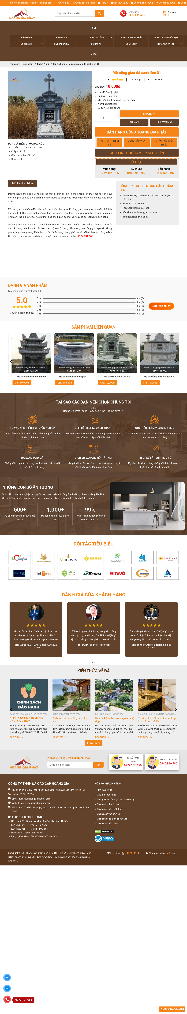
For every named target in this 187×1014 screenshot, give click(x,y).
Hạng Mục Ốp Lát (169, 44)
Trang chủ (14, 64)
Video (94, 54)
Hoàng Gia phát (140, 216)
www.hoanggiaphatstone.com (147, 212)
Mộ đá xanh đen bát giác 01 (115, 376)
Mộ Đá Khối (59, 64)
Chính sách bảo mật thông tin (110, 809)
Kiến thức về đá (119, 2)
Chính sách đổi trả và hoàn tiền (111, 818)
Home (93, 28)
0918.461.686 (164, 173)
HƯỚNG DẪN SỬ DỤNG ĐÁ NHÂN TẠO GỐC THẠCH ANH (28, 720)
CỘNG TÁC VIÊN (137, 140)
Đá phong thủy (66, 44)
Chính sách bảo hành (106, 823)
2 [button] (95, 663)
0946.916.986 (136, 173)
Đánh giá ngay (161, 306)
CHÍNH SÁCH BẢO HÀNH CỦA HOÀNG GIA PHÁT (69, 720)
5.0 (109, 79)
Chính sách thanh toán (107, 804)
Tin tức (103, 2)
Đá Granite (32, 37)
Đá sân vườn (31, 44)
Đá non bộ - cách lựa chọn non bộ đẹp (157, 720)
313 (150, 79)
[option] (50, 105)
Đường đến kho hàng (84, 2)
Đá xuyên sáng (100, 37)
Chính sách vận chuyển (107, 814)
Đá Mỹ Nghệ (136, 44)
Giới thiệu (63, 2)
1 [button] (92, 663)
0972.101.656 (109, 173)
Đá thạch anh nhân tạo (168, 37)
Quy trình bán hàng (142, 2)
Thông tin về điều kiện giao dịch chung (115, 799)
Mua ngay (149, 113)
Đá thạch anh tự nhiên (133, 37)
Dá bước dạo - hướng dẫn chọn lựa (113, 720)
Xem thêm (93, 743)
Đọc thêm (17, 737)
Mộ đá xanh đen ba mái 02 (72, 376)
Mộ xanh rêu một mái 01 (29, 376)
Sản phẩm (28, 64)
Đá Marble (66, 37)
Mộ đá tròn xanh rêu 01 (158, 376)
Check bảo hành (165, 2)
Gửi (98, 764)
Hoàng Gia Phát (141, 208)
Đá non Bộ (101, 44)
